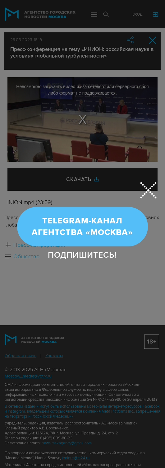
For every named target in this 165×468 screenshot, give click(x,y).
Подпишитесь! (82, 255)
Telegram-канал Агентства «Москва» (82, 226)
